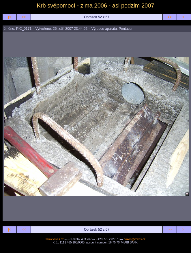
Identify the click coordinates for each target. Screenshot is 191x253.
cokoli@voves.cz (134, 239)
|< (9, 17)
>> (170, 17)
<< (24, 17)
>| (183, 17)
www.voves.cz (55, 239)
